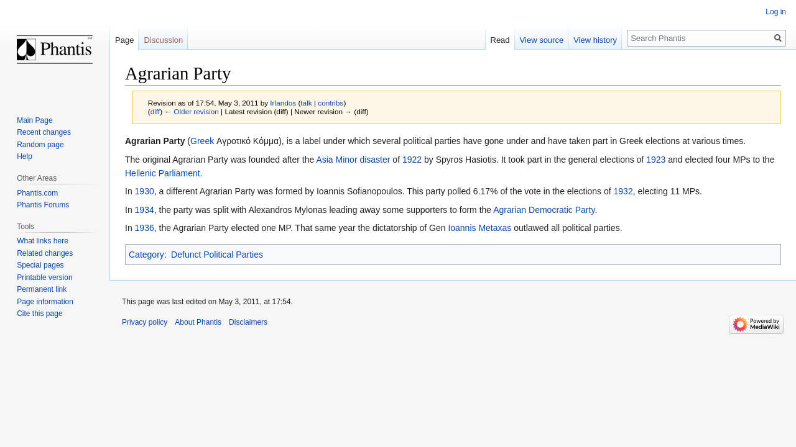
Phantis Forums (43, 205)
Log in (776, 11)
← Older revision (191, 111)
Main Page (34, 120)
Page (124, 40)
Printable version (44, 277)
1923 (655, 160)
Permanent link (42, 289)
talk (306, 103)
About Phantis (198, 322)
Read (500, 40)
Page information (45, 301)
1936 (144, 228)
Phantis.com (37, 193)
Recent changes (44, 132)
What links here (42, 241)
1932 (623, 191)
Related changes (45, 253)
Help (24, 156)
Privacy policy (144, 322)
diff (155, 111)
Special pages (40, 265)
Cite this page (39, 313)
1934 (144, 210)
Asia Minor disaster (353, 160)
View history (595, 40)
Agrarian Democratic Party (544, 210)
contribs (330, 103)
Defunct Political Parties (217, 255)
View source (542, 40)
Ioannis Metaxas (479, 228)
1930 (144, 191)
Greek (202, 141)
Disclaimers (248, 322)
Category (146, 255)
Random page (40, 144)
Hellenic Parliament (162, 173)
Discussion (163, 40)
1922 (412, 160)
